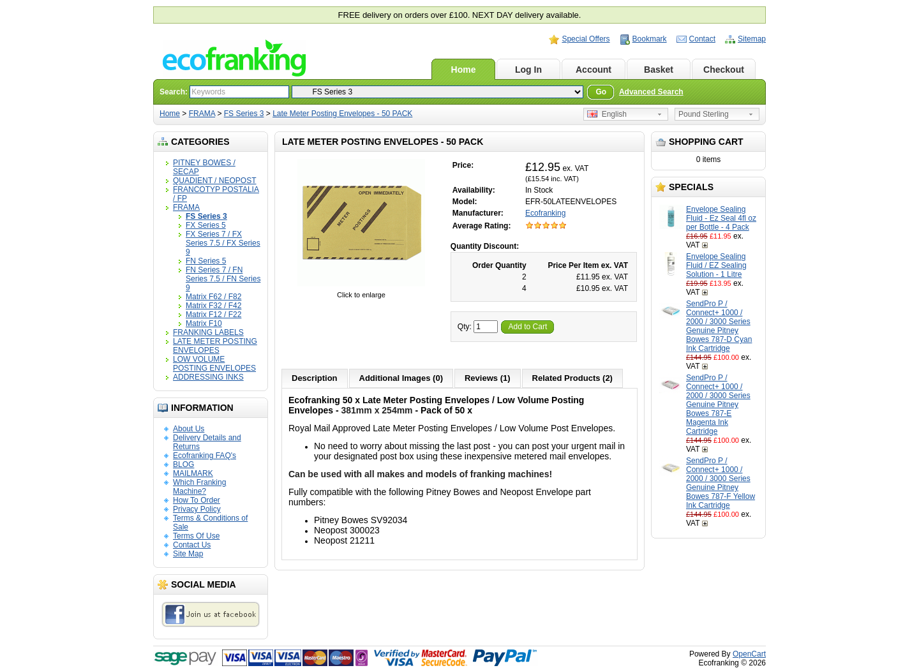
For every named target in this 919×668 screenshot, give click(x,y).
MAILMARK (193, 473)
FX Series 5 (206, 225)
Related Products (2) (572, 378)
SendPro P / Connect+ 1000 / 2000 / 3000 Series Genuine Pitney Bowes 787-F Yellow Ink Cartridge (720, 483)
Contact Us (192, 544)
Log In (528, 69)
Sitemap (752, 38)
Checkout (723, 69)
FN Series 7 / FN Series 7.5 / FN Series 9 (223, 278)
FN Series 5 (206, 260)
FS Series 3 (244, 113)
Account (593, 69)
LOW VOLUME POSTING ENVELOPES (214, 364)
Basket (658, 69)
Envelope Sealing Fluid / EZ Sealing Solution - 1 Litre (716, 265)
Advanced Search (651, 91)
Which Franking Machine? (199, 487)
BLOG (183, 464)
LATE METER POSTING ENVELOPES (215, 346)
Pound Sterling (703, 114)
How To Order (196, 500)
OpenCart (749, 653)
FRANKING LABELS (208, 332)
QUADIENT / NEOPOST (214, 180)
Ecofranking (545, 213)
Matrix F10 (204, 323)
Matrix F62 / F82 (213, 296)
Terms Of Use (196, 535)
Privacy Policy (197, 509)
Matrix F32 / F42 (213, 305)
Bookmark (649, 38)
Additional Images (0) (401, 378)
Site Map (188, 553)
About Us (188, 428)
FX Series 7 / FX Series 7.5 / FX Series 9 (223, 243)
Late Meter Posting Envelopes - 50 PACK (342, 113)
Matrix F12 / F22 (213, 314)
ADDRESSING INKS (208, 377)
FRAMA (202, 113)
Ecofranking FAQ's (204, 455)
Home (463, 69)
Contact (702, 38)
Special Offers (585, 38)
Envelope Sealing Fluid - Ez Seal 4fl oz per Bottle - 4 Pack (721, 218)
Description (315, 378)
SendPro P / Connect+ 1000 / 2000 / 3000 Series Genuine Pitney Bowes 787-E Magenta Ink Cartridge (718, 404)
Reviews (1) (488, 378)
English (607, 114)
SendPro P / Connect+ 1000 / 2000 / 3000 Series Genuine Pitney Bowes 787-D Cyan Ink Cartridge (719, 326)
